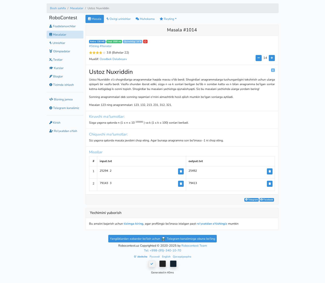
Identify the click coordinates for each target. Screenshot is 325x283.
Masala (94, 19)
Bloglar (56, 76)
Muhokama (145, 19)
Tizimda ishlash (61, 85)
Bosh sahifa (58, 8)
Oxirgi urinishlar (118, 19)
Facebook (266, 199)
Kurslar (56, 68)
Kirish (54, 122)
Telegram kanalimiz (64, 108)
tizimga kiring (133, 224)
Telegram (251, 199)
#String (94, 46)
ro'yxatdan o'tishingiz (212, 224)
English (166, 256)
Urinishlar (57, 43)
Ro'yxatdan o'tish (63, 131)
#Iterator (106, 46)
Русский (155, 256)
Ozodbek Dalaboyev (113, 59)
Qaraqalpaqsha (182, 256)
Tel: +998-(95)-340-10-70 (162, 250)
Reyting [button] (167, 19)
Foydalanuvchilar (62, 26)
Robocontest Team (194, 245)
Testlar (55, 60)
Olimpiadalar (59, 51)
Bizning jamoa (61, 99)
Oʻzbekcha (141, 256)
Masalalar (76, 8)
